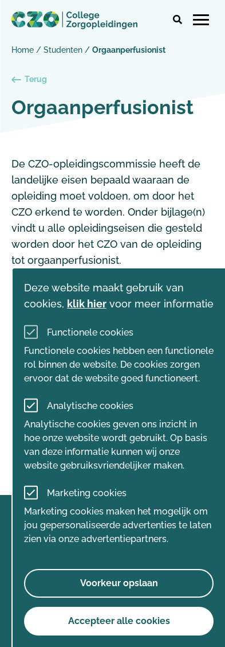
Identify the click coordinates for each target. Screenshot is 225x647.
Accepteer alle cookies (119, 620)
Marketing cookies (87, 493)
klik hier (86, 304)
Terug (29, 79)
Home (22, 49)
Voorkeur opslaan (119, 583)
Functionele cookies (90, 332)
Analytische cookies (90, 405)
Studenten (63, 49)
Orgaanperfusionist (128, 49)
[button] (177, 20)
